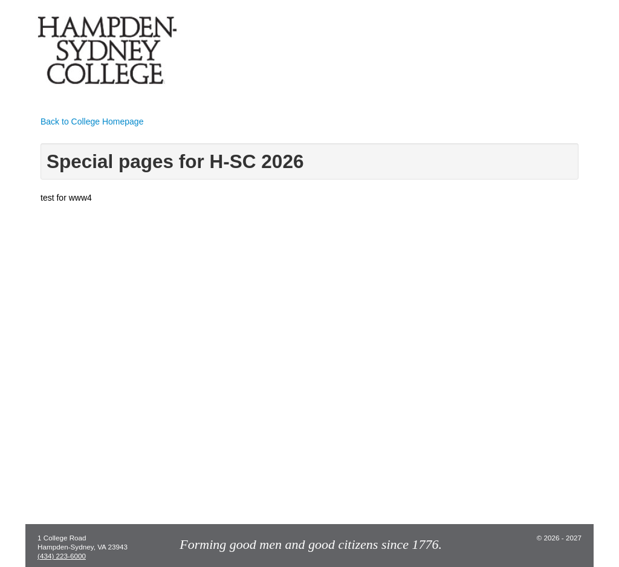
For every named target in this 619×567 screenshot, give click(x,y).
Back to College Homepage (92, 121)
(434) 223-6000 (61, 556)
